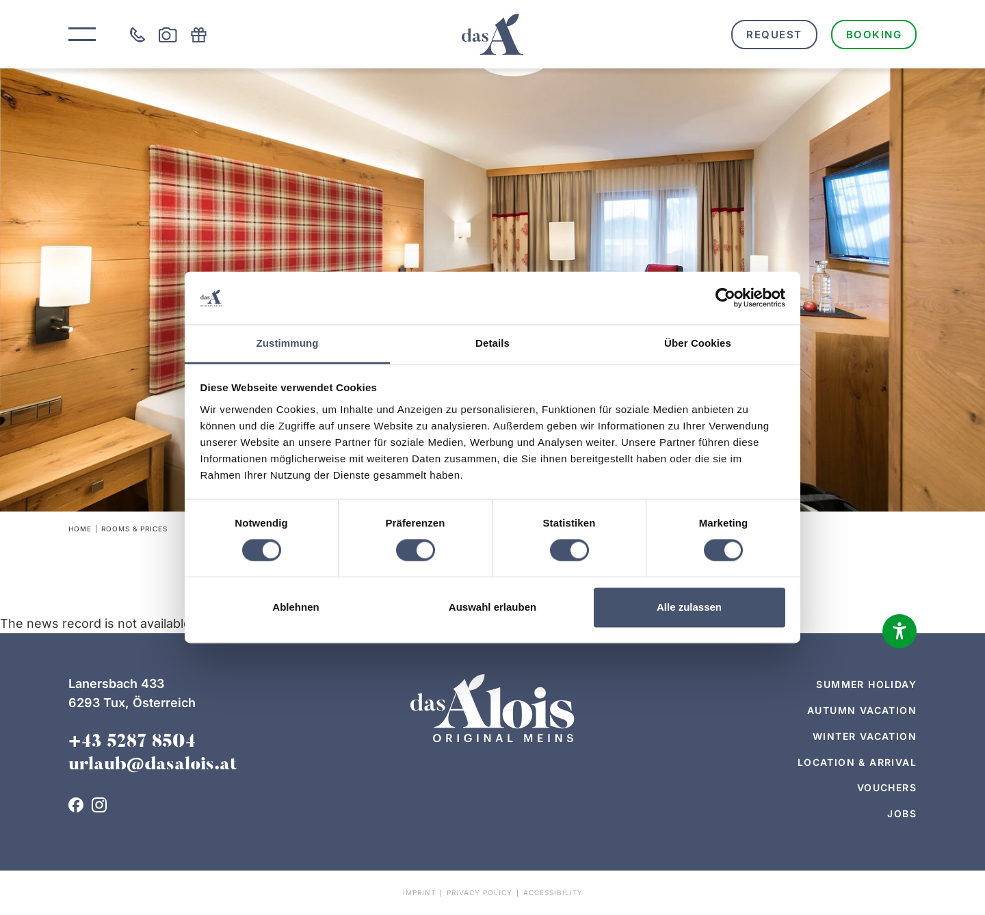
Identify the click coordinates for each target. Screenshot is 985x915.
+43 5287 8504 (132, 743)
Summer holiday (866, 684)
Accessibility (553, 892)
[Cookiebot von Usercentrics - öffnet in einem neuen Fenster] (725, 298)
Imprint (419, 892)
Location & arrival (857, 762)
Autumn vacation (862, 710)
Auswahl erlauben (492, 607)
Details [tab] (492, 343)
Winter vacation (865, 736)
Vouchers (887, 787)
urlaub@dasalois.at (152, 765)
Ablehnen (295, 607)
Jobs (902, 813)
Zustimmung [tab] (288, 343)
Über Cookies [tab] (697, 343)
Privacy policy (479, 892)
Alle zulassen (689, 607)
